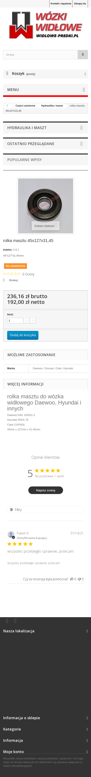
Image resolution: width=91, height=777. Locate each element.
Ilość (10, 314)
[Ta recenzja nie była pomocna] (79, 579)
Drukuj (13, 280)
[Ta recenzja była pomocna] (71, 579)
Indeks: (8, 249)
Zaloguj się (80, 3)
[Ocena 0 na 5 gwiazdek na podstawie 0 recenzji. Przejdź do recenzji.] (18, 274)
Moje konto (13, 751)
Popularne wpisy (24, 159)
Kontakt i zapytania (61, 3)
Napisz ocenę (45, 490)
